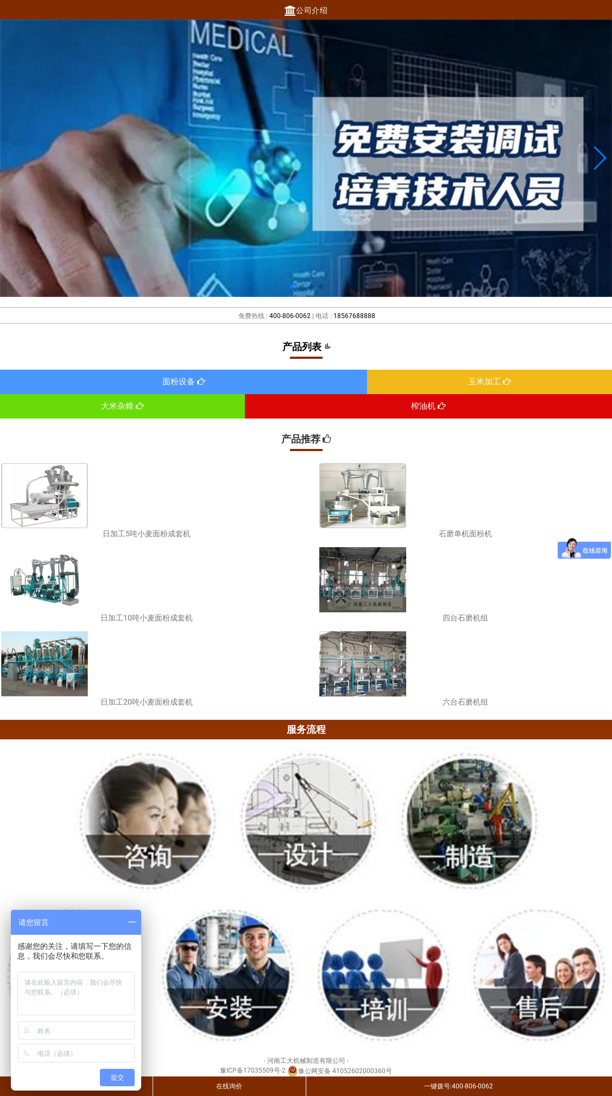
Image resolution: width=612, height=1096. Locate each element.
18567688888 (354, 316)
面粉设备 (183, 382)
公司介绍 (306, 10)
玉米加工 (489, 382)
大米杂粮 (122, 406)
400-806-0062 (290, 316)
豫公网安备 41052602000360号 (339, 1071)
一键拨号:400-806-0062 (458, 1086)
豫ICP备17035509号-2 (253, 1071)
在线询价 (229, 1086)
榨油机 (428, 406)
